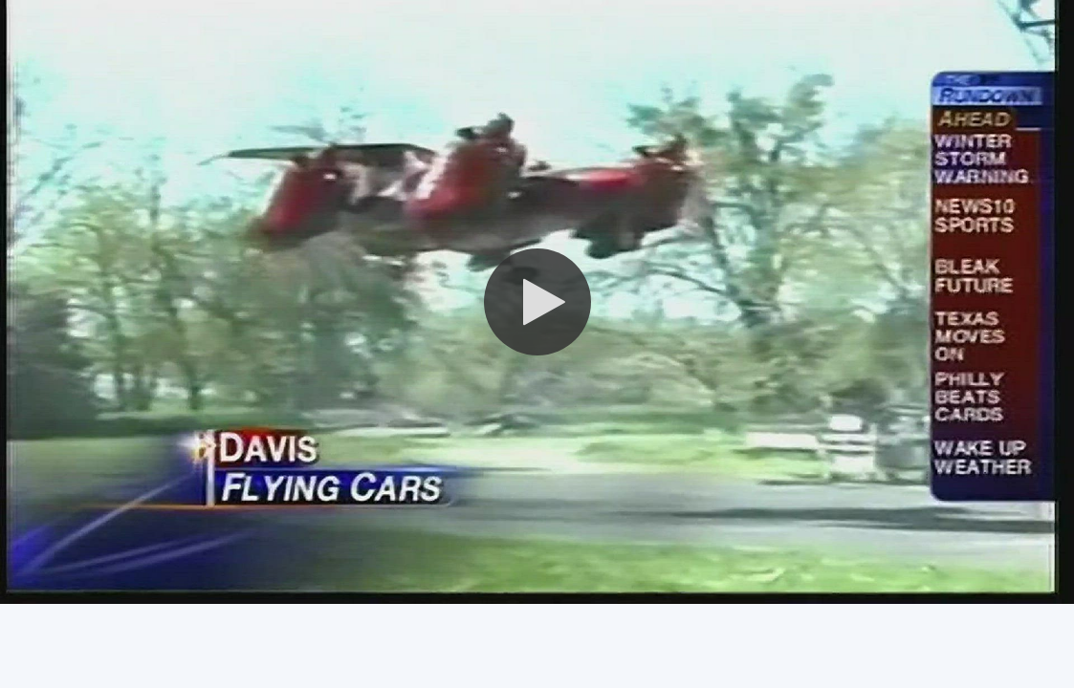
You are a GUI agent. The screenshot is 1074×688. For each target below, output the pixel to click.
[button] (537, 301)
